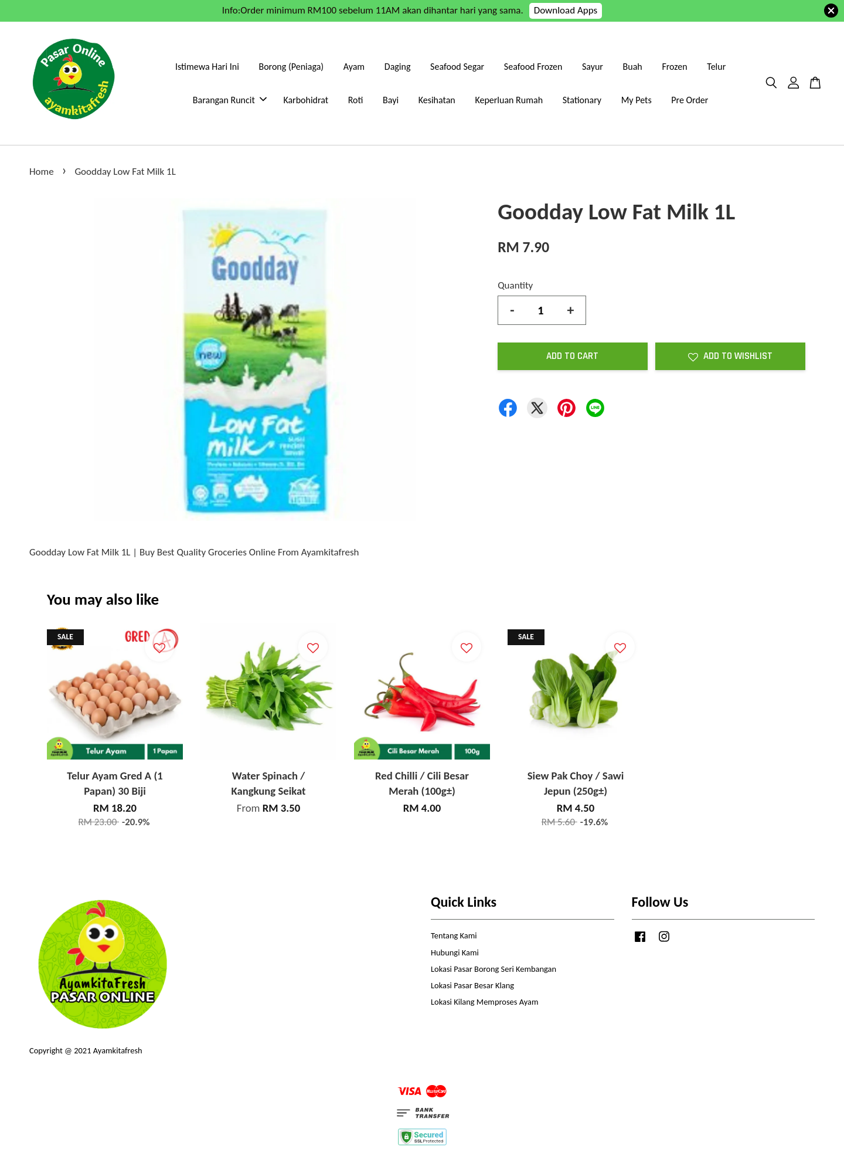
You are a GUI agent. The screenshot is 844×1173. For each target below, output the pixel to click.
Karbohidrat (305, 100)
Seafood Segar (457, 66)
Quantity (515, 285)
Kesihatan (436, 100)
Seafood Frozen (533, 66)
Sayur (592, 66)
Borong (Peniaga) (291, 66)
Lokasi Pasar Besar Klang (472, 985)
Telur (716, 66)
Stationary (582, 100)
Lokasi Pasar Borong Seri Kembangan (493, 969)
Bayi (391, 100)
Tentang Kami (454, 935)
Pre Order (689, 100)
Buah (632, 66)
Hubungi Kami (455, 952)
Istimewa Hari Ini (207, 66)
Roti (355, 100)
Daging (397, 66)
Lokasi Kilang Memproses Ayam (484, 1001)
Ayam (354, 66)
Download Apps (566, 10)
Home (41, 171)
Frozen (674, 66)
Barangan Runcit (230, 100)
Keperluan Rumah (509, 100)
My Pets (636, 100)
